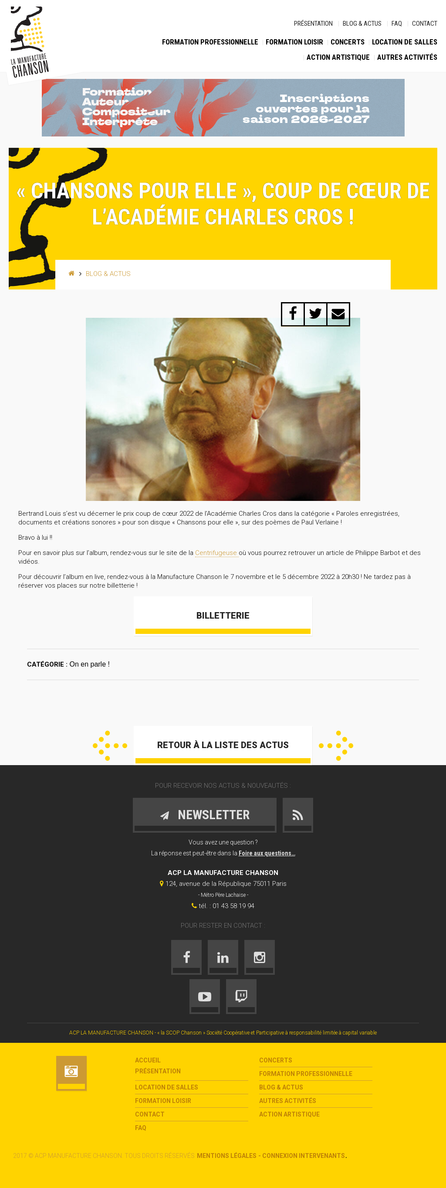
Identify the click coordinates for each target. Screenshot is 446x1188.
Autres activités (407, 57)
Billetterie (223, 615)
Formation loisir (294, 41)
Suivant (336, 746)
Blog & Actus (362, 23)
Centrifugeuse (217, 553)
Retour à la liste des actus (223, 745)
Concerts (348, 41)
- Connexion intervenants (301, 1155)
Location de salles (404, 41)
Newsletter (204, 814)
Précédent (110, 746)
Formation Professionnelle (210, 41)
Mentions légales (227, 1155)
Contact (424, 23)
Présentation (313, 23)
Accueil (148, 1060)
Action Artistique (338, 57)
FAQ (397, 23)
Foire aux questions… (267, 853)
